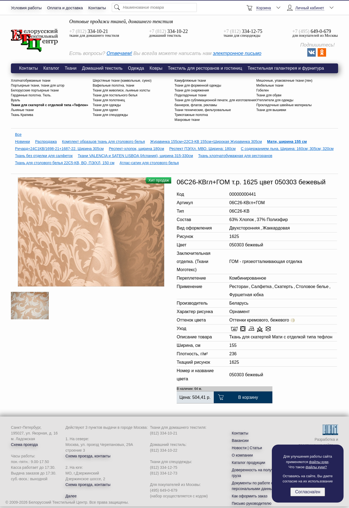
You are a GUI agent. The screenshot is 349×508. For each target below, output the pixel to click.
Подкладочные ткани (190, 95)
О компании (242, 455)
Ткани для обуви (268, 95)
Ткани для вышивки (271, 110)
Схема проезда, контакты (87, 456)
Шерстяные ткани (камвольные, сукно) (122, 80)
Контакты (97, 7)
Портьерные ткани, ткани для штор (37, 85)
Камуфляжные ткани (190, 80)
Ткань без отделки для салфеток (44, 156)
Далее (71, 496)
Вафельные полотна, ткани (113, 85)
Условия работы (26, 7)
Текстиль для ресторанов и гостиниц (205, 68)
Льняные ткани (22, 110)
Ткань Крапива (22, 115)
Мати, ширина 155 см (287, 141)
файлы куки (318, 462)
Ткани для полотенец (109, 100)
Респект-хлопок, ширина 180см (136, 148)
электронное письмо (237, 53)
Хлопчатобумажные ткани (30, 80)
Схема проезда (24, 444)
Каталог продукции (248, 462)
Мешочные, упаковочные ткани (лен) (284, 80)
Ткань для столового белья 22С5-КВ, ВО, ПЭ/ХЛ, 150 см (65, 163)
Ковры (155, 68)
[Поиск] (154, 7)
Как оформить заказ (249, 496)
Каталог (51, 68)
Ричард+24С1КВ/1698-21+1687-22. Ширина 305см (59, 148)
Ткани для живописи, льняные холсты (121, 90)
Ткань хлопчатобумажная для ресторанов (235, 156)
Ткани (70, 68)
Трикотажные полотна (191, 115)
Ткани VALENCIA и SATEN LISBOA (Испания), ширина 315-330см (135, 156)
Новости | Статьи (247, 448)
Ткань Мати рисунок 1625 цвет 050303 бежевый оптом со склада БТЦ (34, 40)
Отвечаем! (119, 53)
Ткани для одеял (105, 110)
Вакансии (240, 440)
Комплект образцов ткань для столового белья (103, 141)
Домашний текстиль (102, 68)
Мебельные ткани (269, 85)
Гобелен (262, 90)
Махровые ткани (187, 120)
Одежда (136, 68)
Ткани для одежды (107, 105)
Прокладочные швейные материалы (284, 105)
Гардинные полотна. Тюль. (31, 95)
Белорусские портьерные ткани (35, 90)
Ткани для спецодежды (110, 115)
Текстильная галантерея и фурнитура (286, 68)
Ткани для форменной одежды (197, 85)
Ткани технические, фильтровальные (202, 110)
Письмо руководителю (251, 503)
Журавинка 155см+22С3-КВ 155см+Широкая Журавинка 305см (206, 141)
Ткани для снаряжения (191, 90)
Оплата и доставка (65, 7)
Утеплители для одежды (274, 100)
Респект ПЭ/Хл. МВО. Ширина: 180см (202, 148)
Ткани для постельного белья (115, 95)
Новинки (22, 141)
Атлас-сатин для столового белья (149, 163)
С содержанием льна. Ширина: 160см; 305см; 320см (287, 148)
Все (18, 134)
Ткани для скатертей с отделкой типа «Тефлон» (49, 105)
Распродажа (46, 141)
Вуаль (15, 100)
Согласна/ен (307, 491)
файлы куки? (316, 467)
